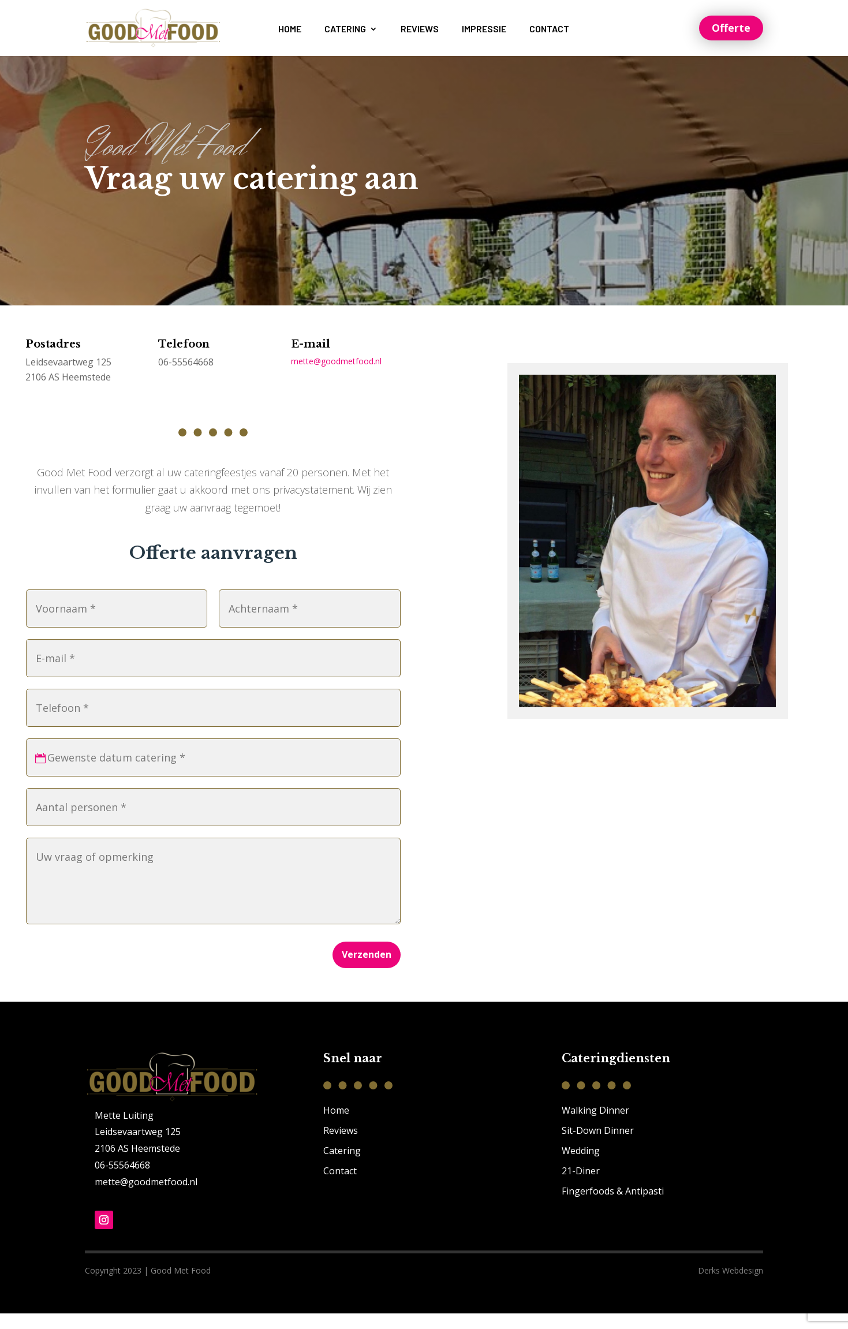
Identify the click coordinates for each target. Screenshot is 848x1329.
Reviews (420, 29)
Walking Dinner (595, 1125)
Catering (345, 29)
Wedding (581, 1166)
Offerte (731, 28)
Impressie (484, 29)
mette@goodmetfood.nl (336, 376)
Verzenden (366, 970)
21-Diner (581, 1186)
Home (289, 29)
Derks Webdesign (730, 1286)
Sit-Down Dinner (598, 1145)
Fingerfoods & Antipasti (613, 1206)
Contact (549, 29)
